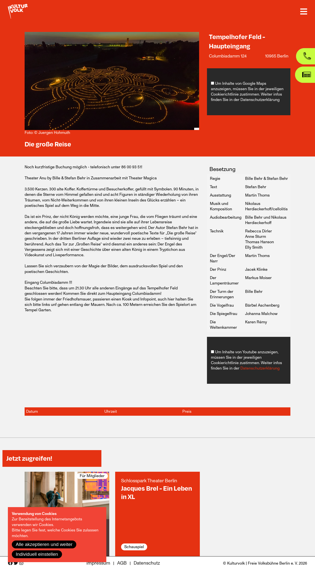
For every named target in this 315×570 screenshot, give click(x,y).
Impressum (98, 563)
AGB (122, 563)
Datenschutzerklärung (260, 99)
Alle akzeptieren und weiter (44, 544)
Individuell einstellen (37, 554)
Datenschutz (147, 563)
